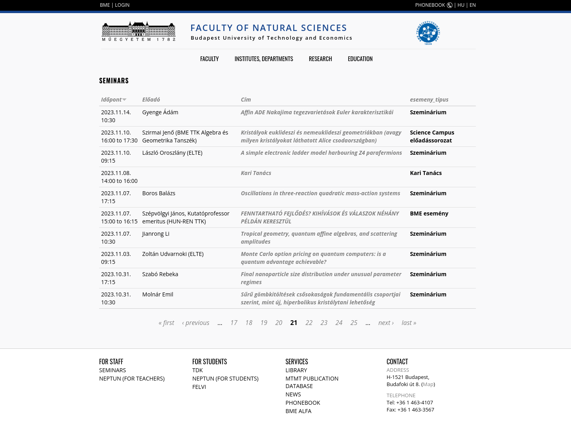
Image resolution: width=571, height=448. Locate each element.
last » (409, 322)
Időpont (114, 99)
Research (320, 58)
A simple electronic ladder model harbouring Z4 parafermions (321, 152)
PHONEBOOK (430, 5)
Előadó (151, 99)
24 (339, 322)
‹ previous (195, 322)
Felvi (199, 386)
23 (324, 322)
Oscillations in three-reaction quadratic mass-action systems (320, 193)
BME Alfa (298, 411)
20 (278, 322)
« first (166, 322)
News (293, 394)
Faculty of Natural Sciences (268, 27)
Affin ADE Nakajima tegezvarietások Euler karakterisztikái (317, 112)
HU (461, 5)
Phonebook (303, 402)
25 (354, 322)
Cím (246, 99)
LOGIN (122, 5)
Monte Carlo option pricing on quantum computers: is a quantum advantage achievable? (313, 257)
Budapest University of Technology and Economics (272, 37)
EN (472, 5)
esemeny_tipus (429, 99)
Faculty (209, 58)
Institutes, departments (264, 58)
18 (249, 322)
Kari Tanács (256, 173)
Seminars (112, 370)
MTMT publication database (312, 382)
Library (296, 370)
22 (308, 322)
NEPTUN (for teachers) (132, 378)
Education (360, 58)
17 (234, 322)
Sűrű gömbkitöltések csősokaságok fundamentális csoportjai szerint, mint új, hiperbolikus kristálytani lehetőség (320, 298)
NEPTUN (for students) (225, 378)
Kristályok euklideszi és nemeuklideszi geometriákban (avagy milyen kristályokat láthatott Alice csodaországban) (321, 136)
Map (428, 384)
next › (386, 322)
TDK (197, 370)
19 (263, 322)
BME (105, 5)
